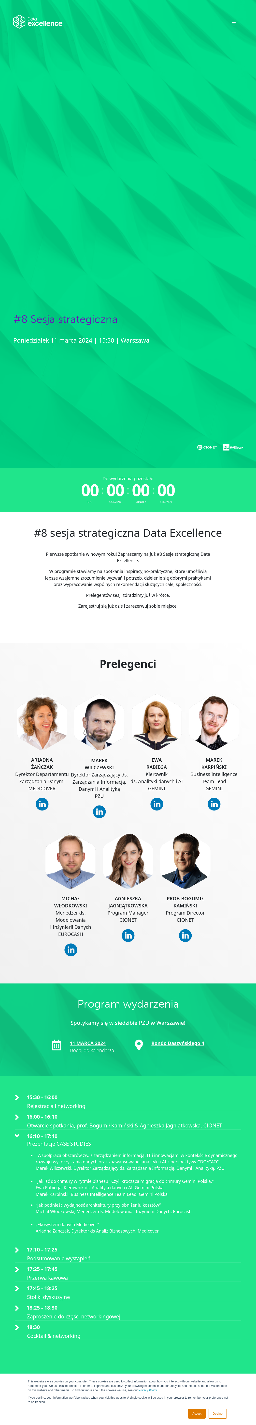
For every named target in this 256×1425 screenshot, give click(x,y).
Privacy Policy (148, 1390)
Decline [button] (218, 1413)
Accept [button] (196, 1413)
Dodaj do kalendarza (92, 1050)
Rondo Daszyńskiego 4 (177, 1043)
